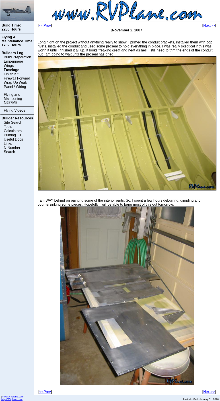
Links (8, 143)
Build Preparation (17, 57)
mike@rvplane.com (12, 396)
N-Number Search (12, 150)
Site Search (13, 122)
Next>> (209, 25)
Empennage (13, 61)
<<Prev (45, 25)
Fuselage (11, 70)
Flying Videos (14, 110)
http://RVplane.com (12, 399)
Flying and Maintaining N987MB (13, 98)
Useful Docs (13, 139)
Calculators (13, 131)
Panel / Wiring (15, 87)
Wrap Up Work (15, 82)
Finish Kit (11, 74)
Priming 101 (13, 135)
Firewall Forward (17, 78)
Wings (9, 66)
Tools (8, 127)
